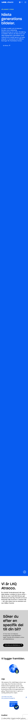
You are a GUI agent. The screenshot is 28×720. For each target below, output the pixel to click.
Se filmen (5, 45)
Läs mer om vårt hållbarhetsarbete (8, 697)
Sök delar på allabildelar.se (12, 645)
